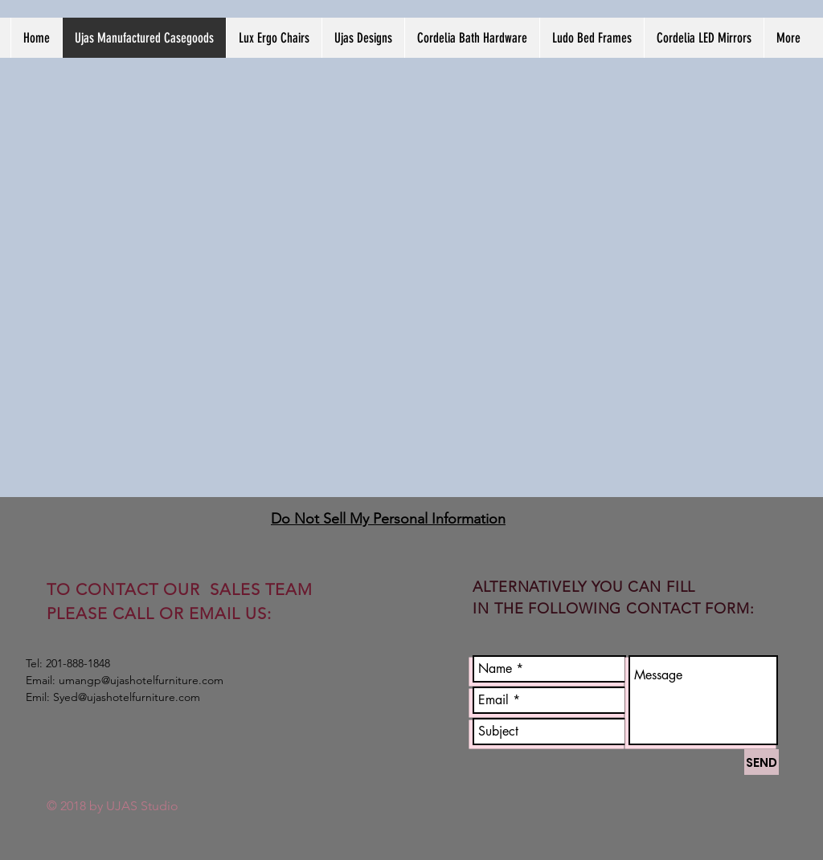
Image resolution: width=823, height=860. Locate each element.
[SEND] (761, 762)
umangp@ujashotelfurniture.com (141, 680)
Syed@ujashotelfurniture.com (126, 697)
